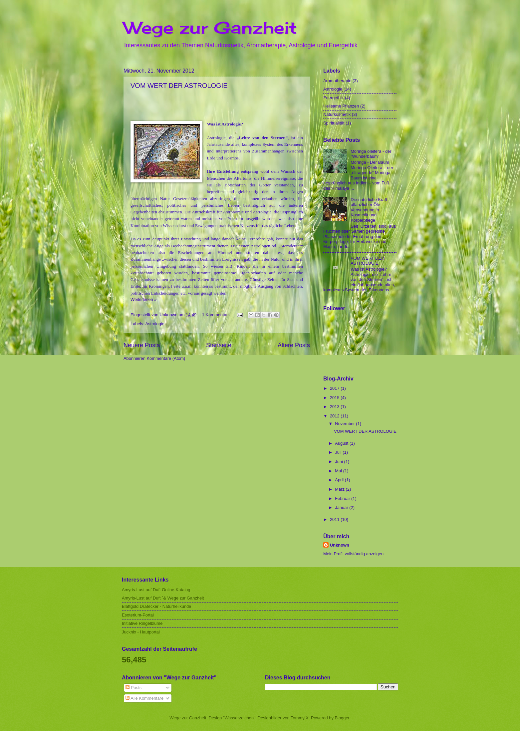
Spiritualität (334, 123)
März (340, 489)
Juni (339, 461)
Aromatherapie (337, 80)
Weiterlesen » (143, 299)
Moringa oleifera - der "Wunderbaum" (371, 154)
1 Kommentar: (216, 314)
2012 (335, 415)
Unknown (339, 545)
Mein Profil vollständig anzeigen (353, 553)
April (340, 479)
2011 (335, 519)
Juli (339, 452)
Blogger (342, 717)
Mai (339, 470)
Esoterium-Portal (138, 614)
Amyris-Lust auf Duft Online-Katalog (156, 589)
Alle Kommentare (144, 698)
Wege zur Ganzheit (210, 27)
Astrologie (154, 323)
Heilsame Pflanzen (341, 106)
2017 (335, 388)
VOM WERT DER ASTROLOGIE (179, 85)
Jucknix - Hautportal (141, 631)
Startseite (218, 345)
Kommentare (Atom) (165, 358)
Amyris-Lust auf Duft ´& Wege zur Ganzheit (163, 598)
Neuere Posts (142, 345)
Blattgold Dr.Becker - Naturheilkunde (156, 606)
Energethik (333, 97)
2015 (335, 397)
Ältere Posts (294, 345)
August (342, 443)
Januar (342, 507)
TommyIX (300, 717)
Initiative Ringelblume (142, 623)
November (345, 423)
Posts (133, 687)
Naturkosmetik (337, 114)
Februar (343, 498)
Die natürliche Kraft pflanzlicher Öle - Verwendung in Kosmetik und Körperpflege (369, 210)
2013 (335, 406)
